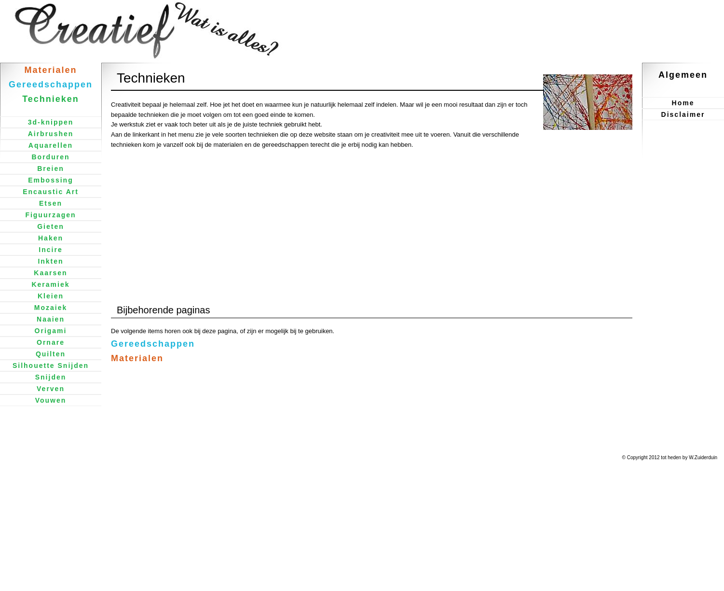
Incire (50, 249)
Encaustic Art (51, 192)
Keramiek (50, 284)
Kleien (51, 296)
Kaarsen (50, 273)
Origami (51, 331)
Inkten (50, 261)
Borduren (51, 157)
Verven (51, 389)
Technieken (50, 99)
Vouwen (51, 400)
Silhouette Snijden (51, 365)
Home (683, 103)
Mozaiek (50, 307)
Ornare (51, 342)
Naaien (51, 319)
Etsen (50, 203)
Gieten (50, 226)
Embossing (50, 180)
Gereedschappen (153, 344)
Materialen (137, 358)
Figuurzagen (50, 215)
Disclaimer (683, 114)
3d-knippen (51, 122)
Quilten (51, 354)
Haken (50, 238)
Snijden (51, 377)
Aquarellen (50, 145)
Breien (50, 168)
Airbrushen (51, 134)
